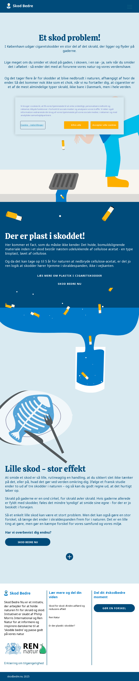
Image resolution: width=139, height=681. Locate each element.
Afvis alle (76, 125)
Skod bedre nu (69, 283)
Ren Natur (54, 617)
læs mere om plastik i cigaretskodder (69, 275)
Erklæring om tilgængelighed (24, 663)
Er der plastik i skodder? (62, 625)
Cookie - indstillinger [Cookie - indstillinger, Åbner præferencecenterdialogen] (32, 125)
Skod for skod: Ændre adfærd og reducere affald (67, 607)
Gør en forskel (114, 608)
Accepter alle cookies (104, 125)
